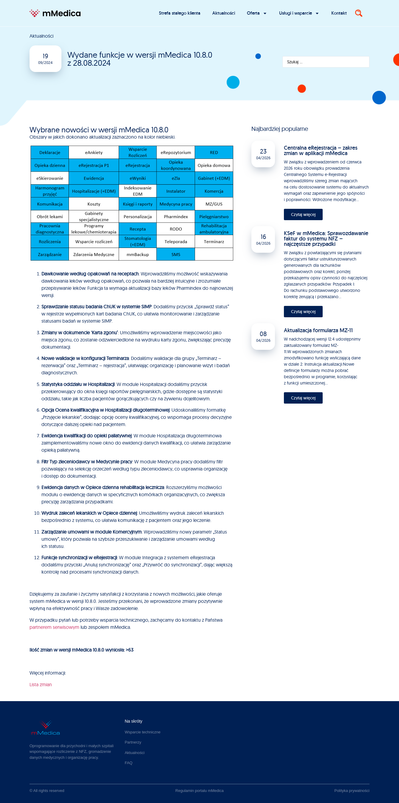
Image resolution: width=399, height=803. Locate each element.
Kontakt (339, 13)
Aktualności (223, 13)
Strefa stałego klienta (179, 13)
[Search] (359, 13)
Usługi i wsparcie (299, 13)
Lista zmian (41, 684)
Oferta (257, 13)
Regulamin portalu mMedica (199, 790)
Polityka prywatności (351, 790)
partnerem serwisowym (54, 627)
